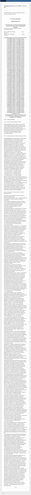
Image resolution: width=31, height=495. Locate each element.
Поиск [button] (30, 1)
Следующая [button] (15, 487)
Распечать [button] (24, 2)
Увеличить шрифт (22, 2)
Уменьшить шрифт (20, 2)
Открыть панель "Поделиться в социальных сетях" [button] (26, 2)
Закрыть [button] (30, 5)
